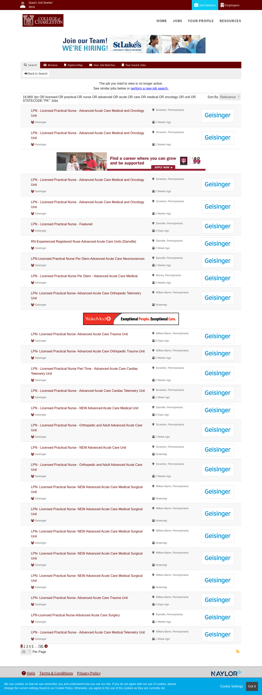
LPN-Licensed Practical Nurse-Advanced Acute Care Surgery (75, 615)
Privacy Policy (89, 673)
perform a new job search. (150, 88)
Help (28, 673)
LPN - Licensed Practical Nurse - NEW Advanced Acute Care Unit (78, 447)
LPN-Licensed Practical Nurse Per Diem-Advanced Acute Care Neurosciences (88, 258)
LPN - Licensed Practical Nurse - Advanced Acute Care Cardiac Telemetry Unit (88, 390)
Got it (252, 686)
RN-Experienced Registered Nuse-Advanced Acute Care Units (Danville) (83, 241)
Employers (230, 5)
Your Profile (201, 20)
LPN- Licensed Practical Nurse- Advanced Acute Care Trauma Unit (79, 334)
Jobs (177, 20)
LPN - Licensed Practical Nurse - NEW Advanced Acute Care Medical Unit (84, 408)
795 (41, 646)
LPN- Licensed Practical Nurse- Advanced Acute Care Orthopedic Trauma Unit (88, 351)
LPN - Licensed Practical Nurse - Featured (62, 224)
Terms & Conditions (56, 673)
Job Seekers (205, 5)
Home (162, 20)
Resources (230, 20)
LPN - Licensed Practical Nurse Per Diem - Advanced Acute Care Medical (84, 276)
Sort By (213, 97)
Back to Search (35, 73)
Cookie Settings (231, 686)
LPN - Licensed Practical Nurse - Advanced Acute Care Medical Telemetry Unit (88, 632)
